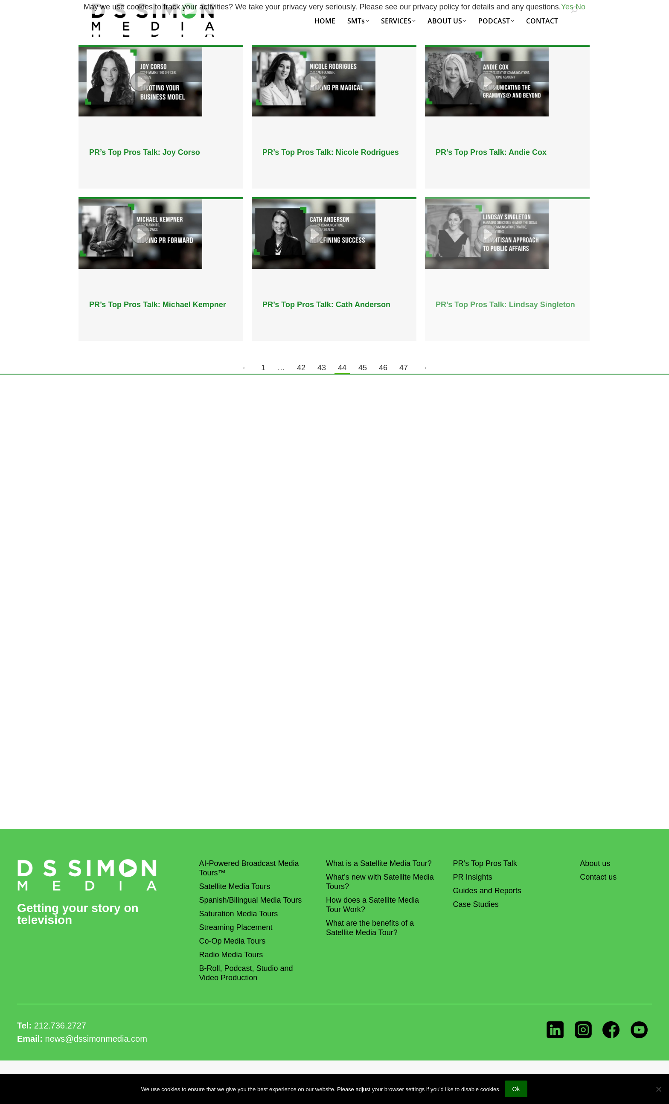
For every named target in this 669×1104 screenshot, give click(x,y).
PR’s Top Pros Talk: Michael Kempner (157, 304)
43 (321, 367)
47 (403, 367)
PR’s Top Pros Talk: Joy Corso (144, 152)
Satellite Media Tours (234, 886)
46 (383, 367)
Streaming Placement (235, 927)
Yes (567, 7)
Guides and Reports (487, 890)
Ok (516, 1089)
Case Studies (476, 904)
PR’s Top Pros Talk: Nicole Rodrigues (330, 152)
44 (342, 367)
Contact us (598, 877)
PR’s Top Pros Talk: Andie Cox (491, 152)
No (580, 7)
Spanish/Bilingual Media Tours (250, 900)
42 (301, 367)
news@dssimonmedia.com (96, 1038)
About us (595, 863)
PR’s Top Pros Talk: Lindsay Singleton (505, 304)
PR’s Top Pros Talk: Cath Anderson (326, 304)
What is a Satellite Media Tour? (379, 863)
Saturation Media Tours (238, 913)
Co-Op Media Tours (232, 941)
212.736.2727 (60, 1025)
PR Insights (472, 877)
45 (362, 367)
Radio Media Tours (231, 954)
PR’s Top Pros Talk (485, 863)
